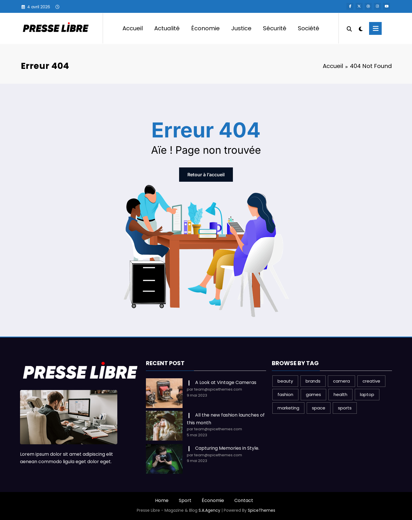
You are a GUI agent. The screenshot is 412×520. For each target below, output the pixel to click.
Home (162, 500)
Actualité (167, 28)
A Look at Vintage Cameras (225, 382)
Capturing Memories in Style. (227, 448)
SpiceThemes (261, 510)
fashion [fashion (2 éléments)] (285, 394)
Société (308, 28)
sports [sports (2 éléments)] (345, 408)
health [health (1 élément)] (340, 394)
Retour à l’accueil (206, 174)
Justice (241, 28)
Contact (243, 500)
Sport (185, 500)
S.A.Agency (209, 510)
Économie (205, 28)
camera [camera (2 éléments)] (341, 381)
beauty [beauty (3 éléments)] (285, 381)
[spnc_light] (360, 28)
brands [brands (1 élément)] (313, 381)
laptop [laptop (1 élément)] (367, 394)
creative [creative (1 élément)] (371, 381)
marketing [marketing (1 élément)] (288, 408)
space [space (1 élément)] (318, 408)
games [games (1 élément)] (313, 394)
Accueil (132, 28)
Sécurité (274, 28)
